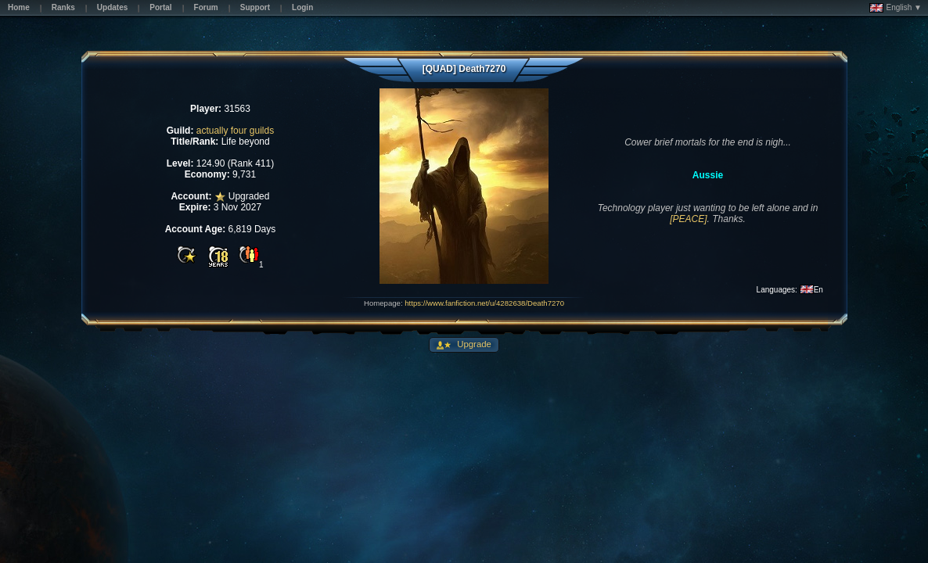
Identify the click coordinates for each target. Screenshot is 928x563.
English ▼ (895, 8)
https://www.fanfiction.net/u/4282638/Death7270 (484, 303)
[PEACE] (688, 218)
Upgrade (473, 344)
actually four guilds (235, 130)
